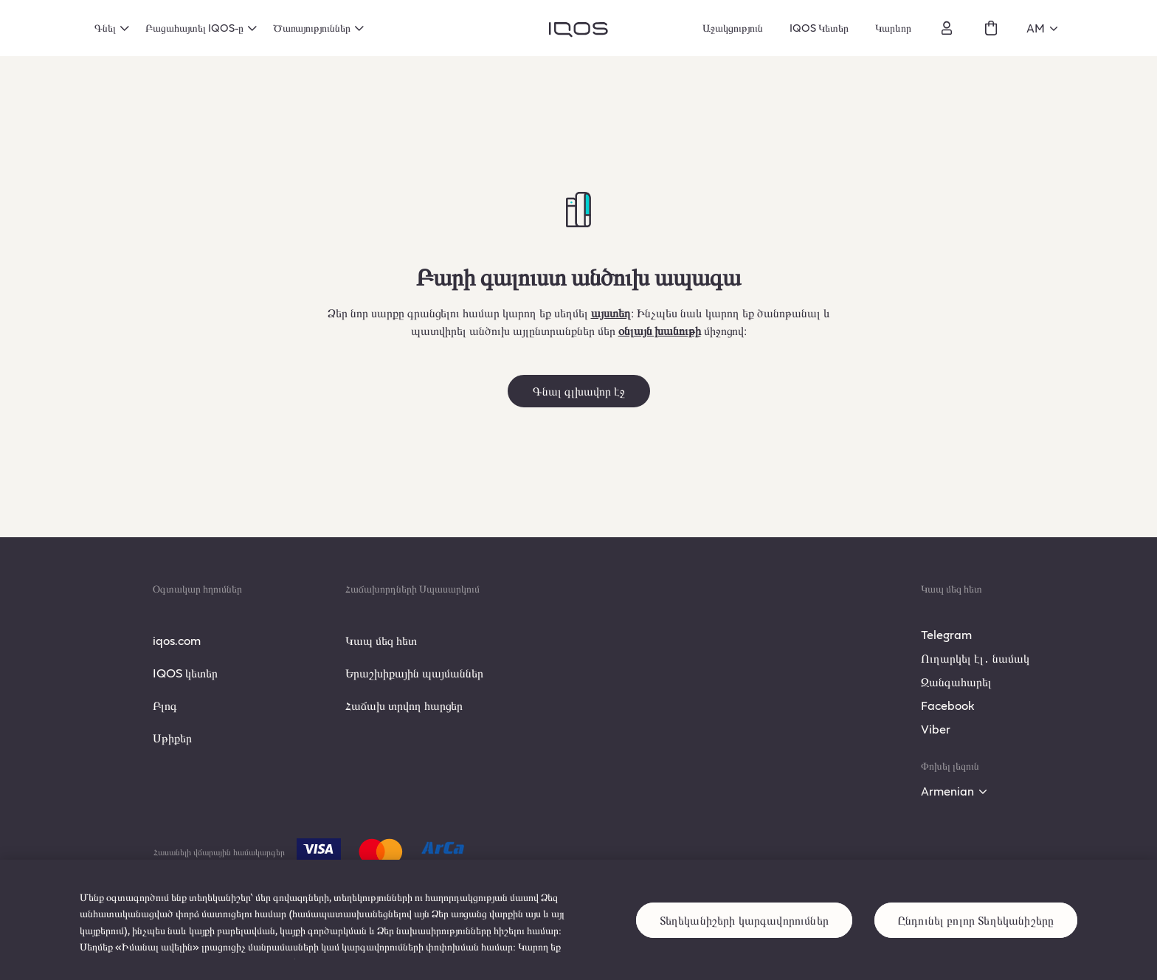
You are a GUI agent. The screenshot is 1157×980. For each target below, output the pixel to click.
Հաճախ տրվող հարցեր (404, 705)
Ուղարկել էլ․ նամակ (975, 658)
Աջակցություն (732, 27)
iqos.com (177, 640)
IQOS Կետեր (819, 27)
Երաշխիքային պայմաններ (414, 672)
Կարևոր (893, 27)
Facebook (948, 705)
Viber (935, 729)
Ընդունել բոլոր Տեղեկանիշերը (976, 932)
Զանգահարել (956, 681)
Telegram (946, 634)
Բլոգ (165, 705)
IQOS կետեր (185, 672)
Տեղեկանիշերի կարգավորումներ (744, 932)
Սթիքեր (172, 737)
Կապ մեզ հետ (381, 640)
